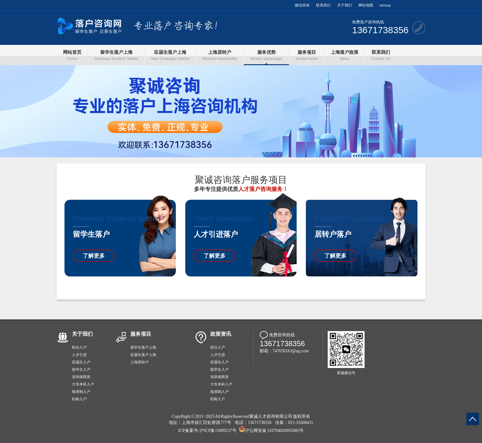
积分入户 (79, 347)
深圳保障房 (81, 377)
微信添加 (302, 5)
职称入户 (79, 399)
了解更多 (94, 256)
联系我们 (323, 5)
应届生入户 (81, 362)
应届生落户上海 (143, 355)
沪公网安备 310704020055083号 (274, 430)
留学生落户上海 (143, 347)
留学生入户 (81, 369)
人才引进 (79, 355)
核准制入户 (81, 392)
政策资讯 (220, 334)
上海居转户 (139, 362)
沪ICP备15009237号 (218, 430)
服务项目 (140, 334)
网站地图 (365, 5)
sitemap (385, 5)
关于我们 (344, 5)
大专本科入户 (83, 384)
